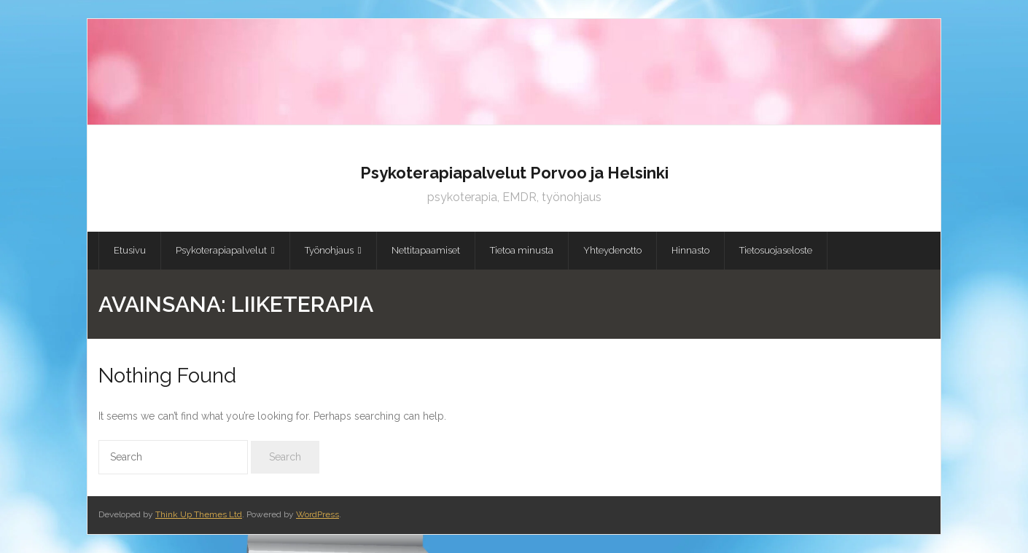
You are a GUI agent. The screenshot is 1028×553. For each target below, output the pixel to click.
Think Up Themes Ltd (198, 514)
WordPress (317, 514)
